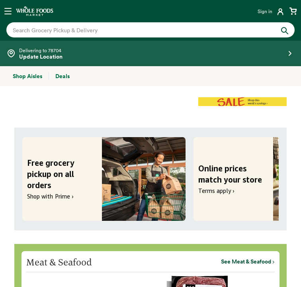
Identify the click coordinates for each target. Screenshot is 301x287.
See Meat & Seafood (246, 261)
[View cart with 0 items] (293, 11)
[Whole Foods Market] (34, 11)
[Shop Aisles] (27, 76)
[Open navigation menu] (8, 11)
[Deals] (62, 76)
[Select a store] (150, 53)
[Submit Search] (284, 30)
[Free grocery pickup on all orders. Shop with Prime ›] (104, 179)
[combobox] (137, 30)
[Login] (271, 11)
